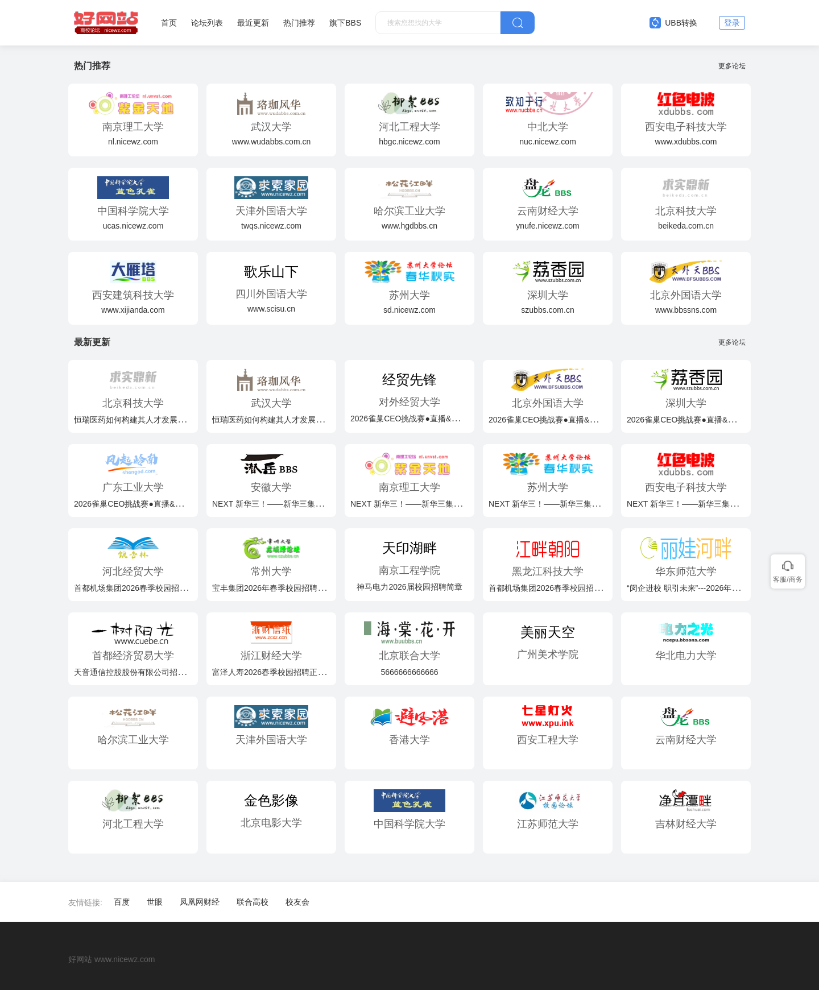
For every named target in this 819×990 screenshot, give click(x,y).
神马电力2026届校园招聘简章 (409, 586)
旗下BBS (345, 22)
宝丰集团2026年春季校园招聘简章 (272, 588)
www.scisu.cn (271, 308)
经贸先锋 (409, 379)
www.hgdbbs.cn (409, 225)
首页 (169, 22)
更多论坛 (734, 66)
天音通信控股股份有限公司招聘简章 (137, 672)
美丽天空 (547, 632)
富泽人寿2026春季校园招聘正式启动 (276, 672)
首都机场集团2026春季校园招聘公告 (138, 588)
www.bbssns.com (686, 309)
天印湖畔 (409, 548)
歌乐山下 (271, 271)
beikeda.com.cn (686, 225)
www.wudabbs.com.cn (271, 141)
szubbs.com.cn (547, 309)
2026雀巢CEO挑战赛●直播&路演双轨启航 (424, 418)
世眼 (155, 901)
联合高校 (252, 901)
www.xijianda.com (132, 309)
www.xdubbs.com (686, 141)
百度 (122, 901)
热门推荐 (299, 22)
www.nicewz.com (124, 959)
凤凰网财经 (200, 901)
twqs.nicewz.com (271, 225)
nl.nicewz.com (133, 141)
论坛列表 (207, 22)
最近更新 (253, 22)
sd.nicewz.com (409, 309)
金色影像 (271, 800)
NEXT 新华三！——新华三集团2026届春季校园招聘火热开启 (320, 503)
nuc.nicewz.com (547, 141)
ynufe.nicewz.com (547, 225)
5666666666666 (409, 672)
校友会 (297, 901)
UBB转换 (673, 22)
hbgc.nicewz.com (409, 141)
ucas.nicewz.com (133, 225)
